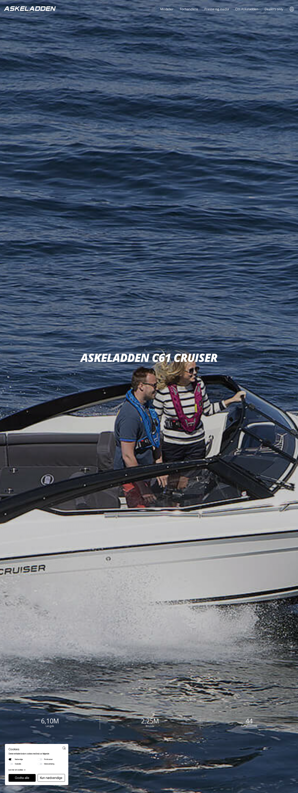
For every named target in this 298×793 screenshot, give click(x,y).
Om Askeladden (246, 9)
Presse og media (216, 9)
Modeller (166, 9)
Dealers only (274, 9)
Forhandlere (189, 9)
